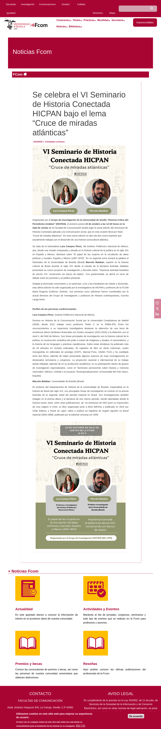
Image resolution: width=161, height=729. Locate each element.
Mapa (112, 13)
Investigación (28, 4)
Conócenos (63, 20)
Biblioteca (74, 26)
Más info (80, 726)
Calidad (81, 4)
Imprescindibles (145, 22)
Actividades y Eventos (55, 142)
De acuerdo (136, 716)
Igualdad (10, 13)
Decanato (11, 4)
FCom (18, 74)
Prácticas (89, 20)
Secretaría (117, 20)
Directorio (98, 13)
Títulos (76, 20)
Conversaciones (47, 4)
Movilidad (102, 20)
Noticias (61, 26)
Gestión (66, 4)
